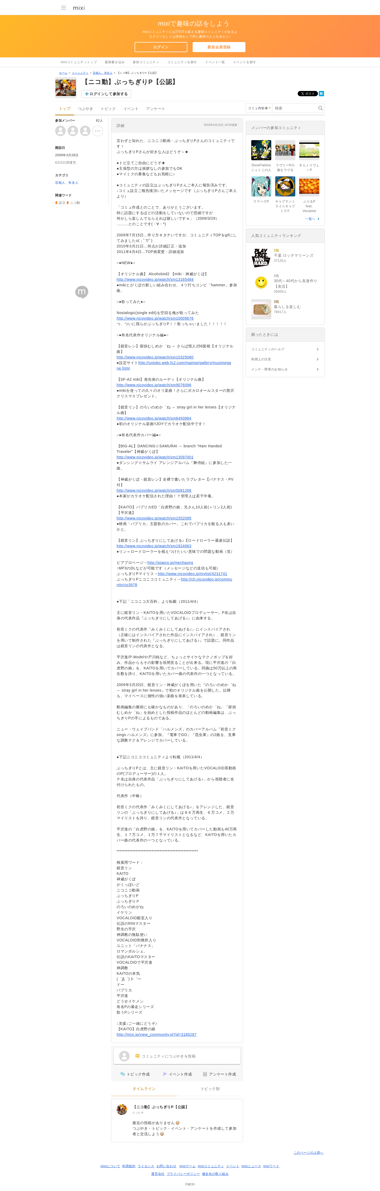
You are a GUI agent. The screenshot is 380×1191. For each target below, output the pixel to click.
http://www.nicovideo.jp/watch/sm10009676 (155, 318)
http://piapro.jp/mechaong (170, 562)
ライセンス (146, 1166)
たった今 (138, 1112)
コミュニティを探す (182, 62)
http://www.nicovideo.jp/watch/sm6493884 (154, 418)
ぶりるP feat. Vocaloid (311, 206)
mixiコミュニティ (211, 1166)
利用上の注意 (261, 359)
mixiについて (110, 1166)
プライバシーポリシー (183, 1174)
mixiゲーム (187, 1166)
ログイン (160, 47)
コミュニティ (80, 72)
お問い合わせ (166, 1166)
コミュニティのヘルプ (267, 349)
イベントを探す (244, 62)
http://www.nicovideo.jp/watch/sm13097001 (155, 457)
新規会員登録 (219, 47)
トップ (64, 109)
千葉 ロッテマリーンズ (294, 255)
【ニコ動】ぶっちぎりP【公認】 (160, 1107)
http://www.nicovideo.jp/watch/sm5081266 (154, 490)
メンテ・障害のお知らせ (269, 369)
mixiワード (271, 1166)
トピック (108, 109)
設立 (62, 203)
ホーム (63, 72)
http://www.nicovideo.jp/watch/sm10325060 (155, 357)
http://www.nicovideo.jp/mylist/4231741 (192, 574)
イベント (131, 109)
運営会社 (157, 1174)
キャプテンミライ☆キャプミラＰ (285, 206)
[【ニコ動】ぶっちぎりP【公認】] (122, 1109)
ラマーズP (261, 201)
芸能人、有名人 (102, 72)
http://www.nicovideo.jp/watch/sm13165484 (155, 279)
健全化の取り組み (215, 1174)
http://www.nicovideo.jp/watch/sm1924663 (154, 546)
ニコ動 (75, 203)
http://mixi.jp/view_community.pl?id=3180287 (157, 1034)
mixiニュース (251, 1166)
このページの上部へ (309, 1153)
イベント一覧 (215, 62)
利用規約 (128, 1166)
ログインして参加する (108, 94)
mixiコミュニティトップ (79, 62)
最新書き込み (115, 62)
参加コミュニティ (146, 62)
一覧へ (310, 219)
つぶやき (85, 109)
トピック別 (210, 1089)
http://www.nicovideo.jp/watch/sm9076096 (154, 385)
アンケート (155, 109)
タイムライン (144, 1089)
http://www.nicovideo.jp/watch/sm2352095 (154, 518)
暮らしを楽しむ (287, 307)
